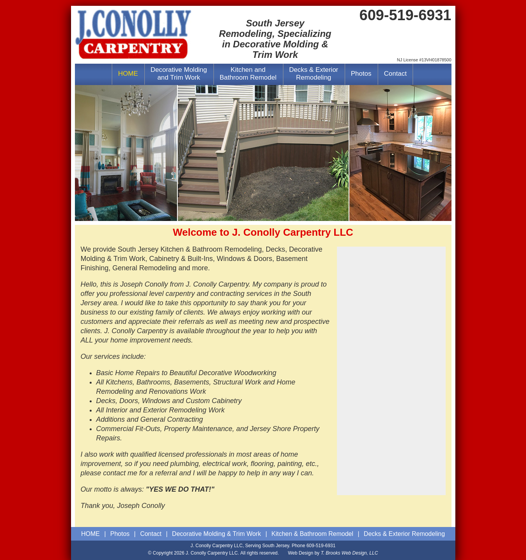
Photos (361, 73)
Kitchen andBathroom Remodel (248, 73)
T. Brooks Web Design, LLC (349, 553)
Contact (395, 73)
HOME (128, 73)
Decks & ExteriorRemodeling (314, 73)
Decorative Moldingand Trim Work (179, 73)
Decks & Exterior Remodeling (404, 533)
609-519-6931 (320, 545)
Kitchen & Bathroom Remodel (312, 533)
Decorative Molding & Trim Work (216, 533)
